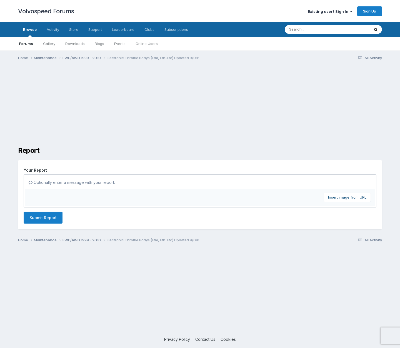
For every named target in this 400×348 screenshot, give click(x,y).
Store (73, 29)
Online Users (147, 43)
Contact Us (205, 339)
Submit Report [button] (43, 217)
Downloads (75, 43)
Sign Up (369, 11)
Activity (53, 29)
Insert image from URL (347, 197)
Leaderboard (123, 29)
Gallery (49, 43)
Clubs (149, 29)
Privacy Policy (177, 339)
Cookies (228, 339)
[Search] (312, 29)
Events (120, 43)
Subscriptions (176, 29)
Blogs (99, 43)
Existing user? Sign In (330, 11)
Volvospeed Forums (46, 11)
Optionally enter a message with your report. (72, 182)
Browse (30, 32)
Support (95, 29)
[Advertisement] (200, 108)
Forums (26, 43)
